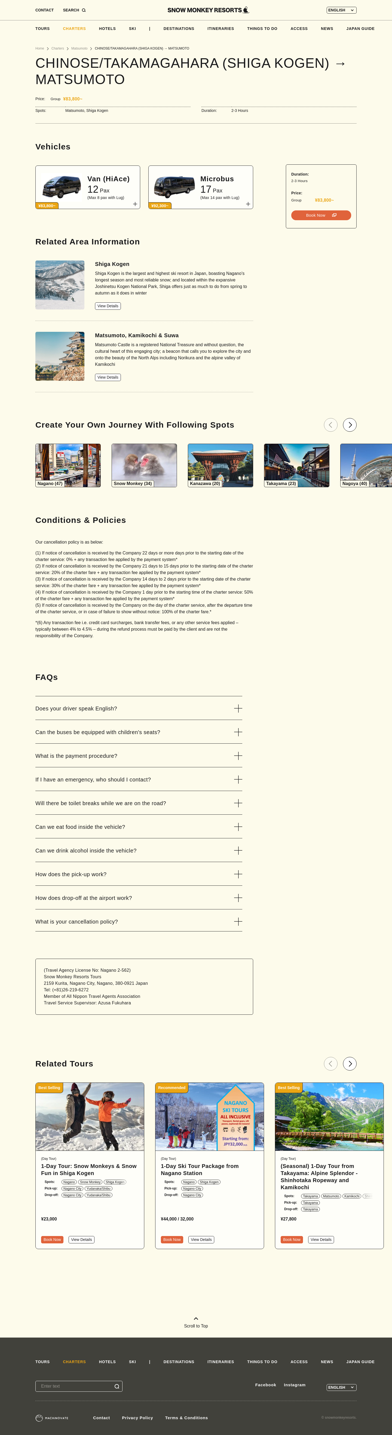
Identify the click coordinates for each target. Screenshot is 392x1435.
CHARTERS (74, 28)
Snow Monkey (90, 1182)
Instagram (295, 1384)
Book (316, 215)
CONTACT (44, 10)
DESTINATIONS (179, 28)
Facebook (265, 1384)
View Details (107, 306)
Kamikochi (351, 1196)
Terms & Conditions (186, 1417)
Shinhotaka (373, 1196)
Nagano (69, 1182)
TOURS (42, 28)
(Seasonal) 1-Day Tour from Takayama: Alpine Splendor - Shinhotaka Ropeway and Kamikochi (319, 1176)
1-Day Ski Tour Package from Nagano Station (200, 1169)
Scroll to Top (196, 1322)
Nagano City (72, 1189)
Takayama (310, 1196)
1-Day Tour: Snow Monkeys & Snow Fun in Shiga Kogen (89, 1169)
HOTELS (107, 28)
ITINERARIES (220, 28)
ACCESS (299, 28)
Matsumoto (331, 1196)
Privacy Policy (137, 1417)
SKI (132, 28)
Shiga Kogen (115, 1182)
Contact (101, 1417)
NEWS (327, 28)
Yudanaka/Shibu (98, 1189)
